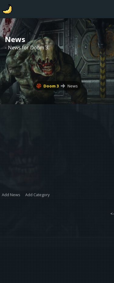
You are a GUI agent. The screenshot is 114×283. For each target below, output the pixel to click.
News (72, 86)
